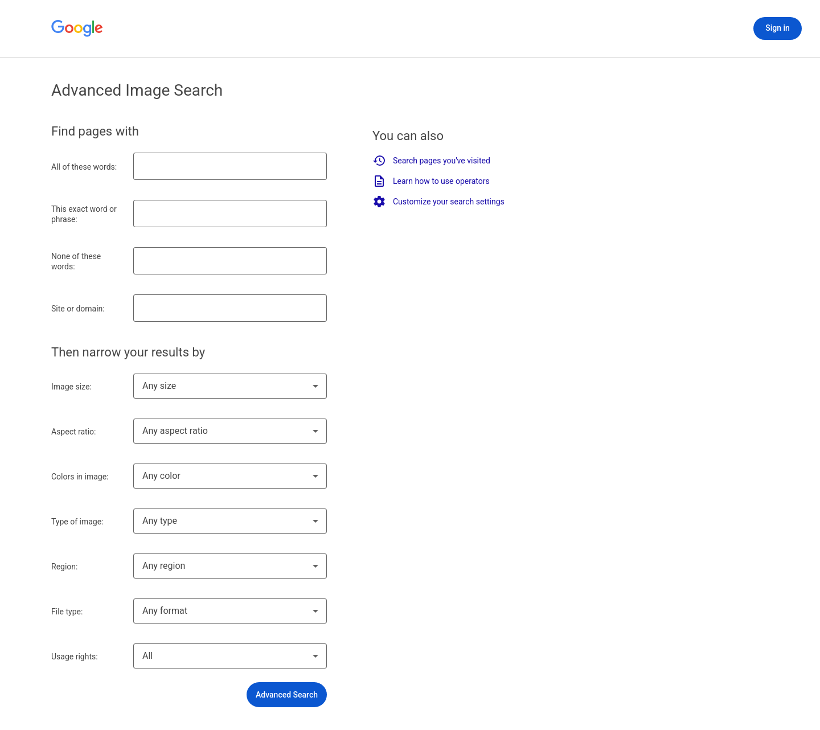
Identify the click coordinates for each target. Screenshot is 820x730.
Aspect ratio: (73, 431)
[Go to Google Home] (77, 28)
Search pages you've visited (431, 160)
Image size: (71, 386)
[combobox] (230, 386)
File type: (67, 611)
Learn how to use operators (431, 181)
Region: (64, 566)
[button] (287, 694)
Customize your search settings (438, 201)
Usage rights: (74, 656)
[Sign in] (777, 28)
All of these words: (84, 166)
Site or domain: (78, 308)
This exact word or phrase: (84, 214)
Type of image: (77, 521)
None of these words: (76, 261)
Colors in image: (80, 476)
